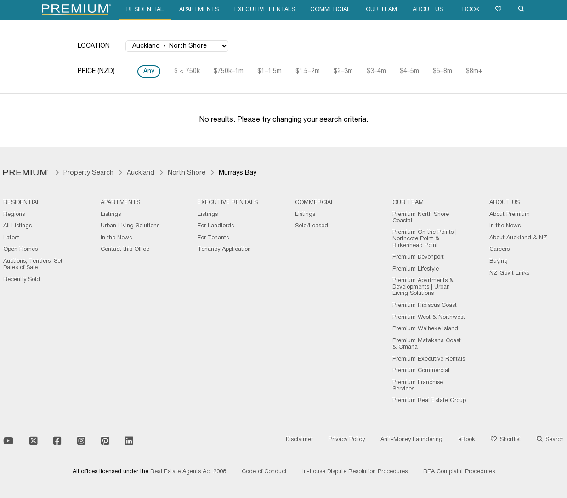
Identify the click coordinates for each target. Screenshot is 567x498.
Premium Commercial (420, 371)
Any (148, 71)
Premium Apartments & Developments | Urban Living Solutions (423, 287)
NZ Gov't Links (509, 273)
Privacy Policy (347, 439)
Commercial (330, 9)
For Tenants (213, 238)
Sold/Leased (311, 226)
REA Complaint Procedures (459, 472)
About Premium (509, 214)
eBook (469, 9)
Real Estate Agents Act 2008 (188, 472)
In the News (116, 238)
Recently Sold (21, 280)
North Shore (186, 173)
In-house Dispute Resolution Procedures (355, 472)
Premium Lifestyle (415, 269)
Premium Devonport (418, 257)
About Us (428, 9)
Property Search (88, 173)
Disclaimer (299, 439)
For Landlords (216, 226)
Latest (11, 238)
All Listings (17, 226)
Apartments (199, 9)
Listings (111, 214)
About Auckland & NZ (518, 238)
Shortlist (506, 439)
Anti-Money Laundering (411, 439)
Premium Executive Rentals (428, 359)
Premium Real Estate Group (429, 400)
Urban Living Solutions (130, 226)
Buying (498, 261)
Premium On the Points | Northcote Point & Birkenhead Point (424, 239)
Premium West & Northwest (428, 317)
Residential (145, 9)
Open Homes (20, 249)
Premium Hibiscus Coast (424, 305)
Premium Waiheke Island (425, 329)
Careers (499, 249)
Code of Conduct (264, 472)
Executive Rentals (264, 9)
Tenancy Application (224, 249)
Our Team (381, 9)
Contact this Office (125, 249)
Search (550, 439)
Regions (14, 214)
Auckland (140, 173)
